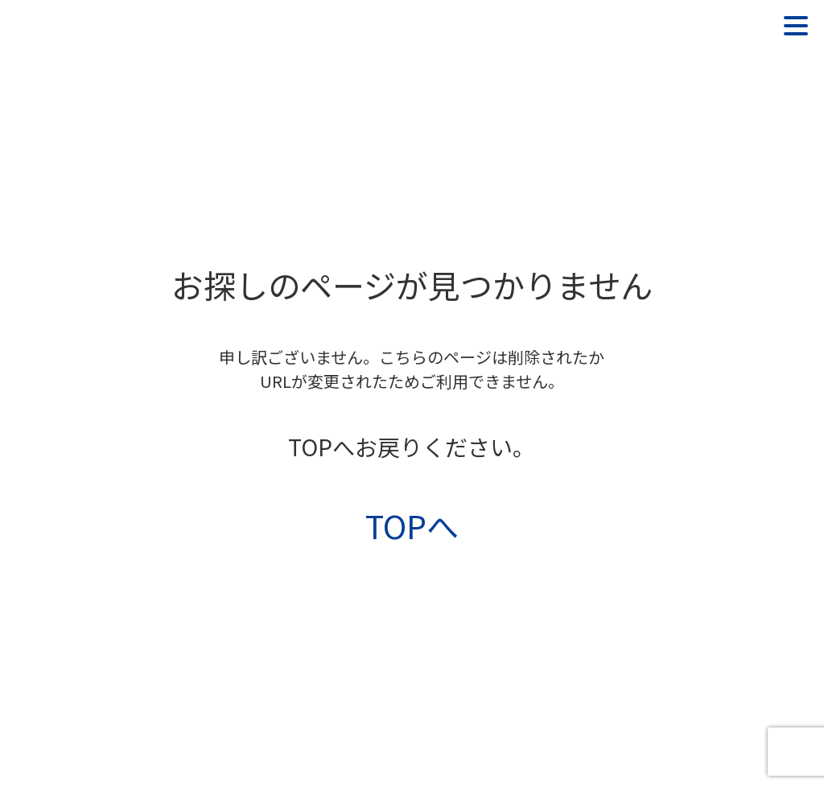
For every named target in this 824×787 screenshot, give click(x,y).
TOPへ (412, 525)
